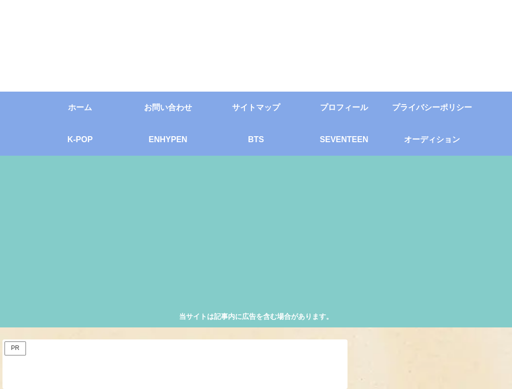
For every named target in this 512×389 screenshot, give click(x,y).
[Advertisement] (256, 235)
